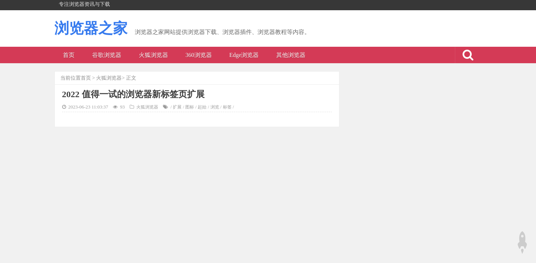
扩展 (177, 107)
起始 (202, 107)
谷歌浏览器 (106, 55)
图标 (189, 107)
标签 (227, 107)
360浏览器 (199, 55)
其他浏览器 (290, 55)
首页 (69, 55)
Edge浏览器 (244, 55)
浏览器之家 (91, 28)
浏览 (214, 107)
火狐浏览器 (153, 55)
